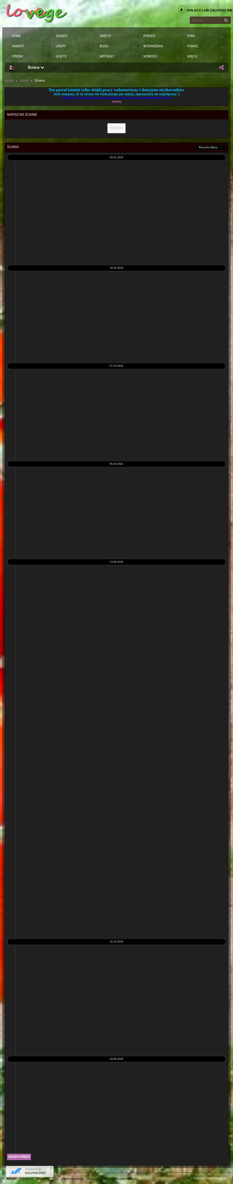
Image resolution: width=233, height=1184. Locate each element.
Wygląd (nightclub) (126, 1178)
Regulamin (43, 1178)
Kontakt (11, 1178)
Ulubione (92, 1178)
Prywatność (26, 1178)
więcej (116, 101)
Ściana (36, 67)
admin (24, 80)
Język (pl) (106, 1178)
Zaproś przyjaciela (72, 1178)
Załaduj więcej (19, 1157)
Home (9, 80)
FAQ (55, 1178)
